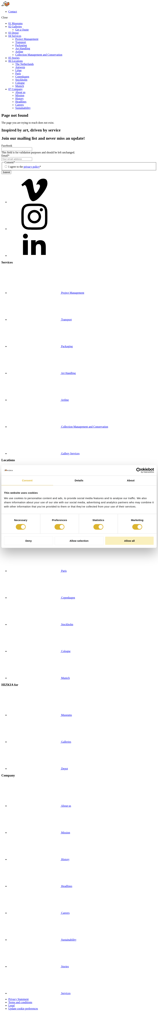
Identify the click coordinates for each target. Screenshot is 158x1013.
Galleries (39, 741)
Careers (19, 104)
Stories (38, 966)
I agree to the (24, 166)
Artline (19, 51)
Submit (6, 172)
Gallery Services (44, 453)
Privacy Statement (18, 999)
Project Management (26, 39)
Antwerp (20, 67)
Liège (18, 70)
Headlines (20, 101)
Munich (19, 86)
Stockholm (21, 79)
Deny (28, 540)
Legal (11, 1005)
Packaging (21, 45)
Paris (18, 73)
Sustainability (23, 107)
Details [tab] (79, 480)
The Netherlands (24, 64)
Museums (40, 715)
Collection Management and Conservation (38, 54)
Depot (38, 768)
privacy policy (32, 166)
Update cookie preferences (23, 1008)
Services (39, 993)
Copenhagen (22, 76)
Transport (20, 42)
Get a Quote (22, 29)
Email (5, 155)
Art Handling (22, 48)
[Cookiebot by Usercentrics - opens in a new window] (139, 470)
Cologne (20, 82)
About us (20, 92)
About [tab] (131, 480)
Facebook (6, 145)
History (19, 98)
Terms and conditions (20, 1002)
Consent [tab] (27, 480)
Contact (12, 11)
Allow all (129, 540)
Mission (19, 95)
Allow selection (78, 540)
